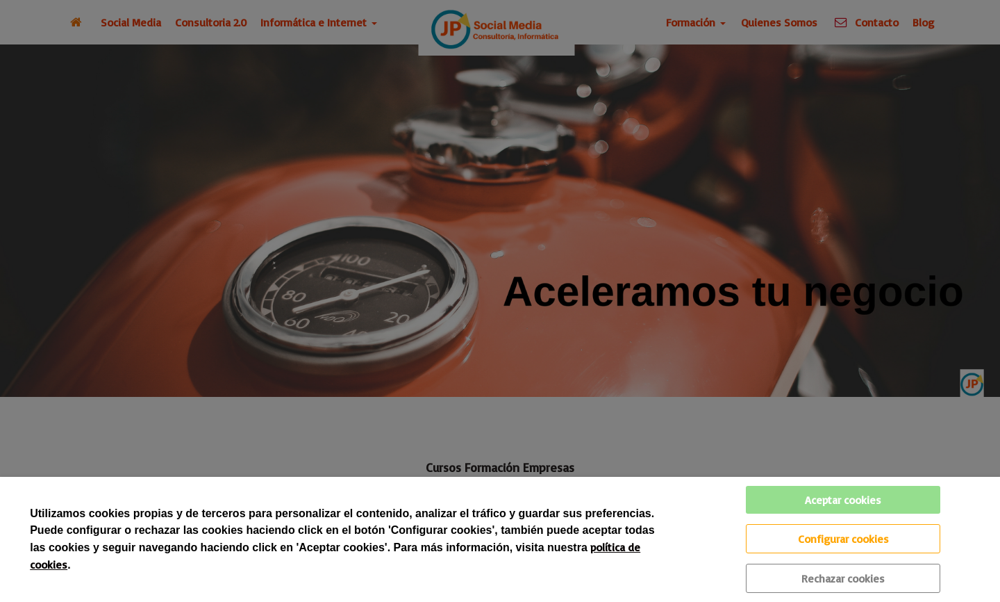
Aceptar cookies (843, 500)
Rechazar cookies (843, 578)
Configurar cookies (843, 539)
